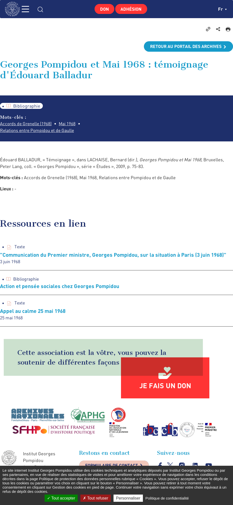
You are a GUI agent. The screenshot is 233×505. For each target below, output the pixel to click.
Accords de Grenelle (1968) (26, 124)
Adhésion (132, 9)
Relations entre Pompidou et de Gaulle (38, 130)
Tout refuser (95, 498)
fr (222, 9)
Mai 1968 (69, 124)
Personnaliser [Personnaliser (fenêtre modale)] (128, 498)
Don (104, 9)
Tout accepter (61, 498)
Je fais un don (165, 386)
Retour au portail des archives (185, 46)
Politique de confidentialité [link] (167, 498)
